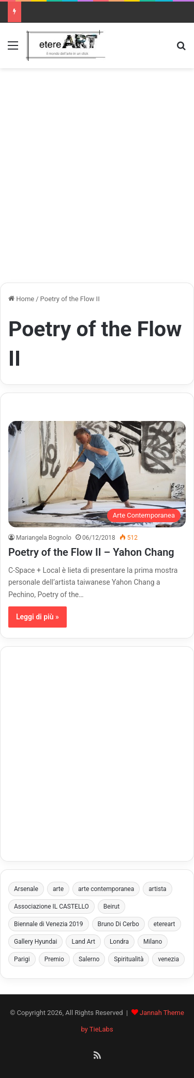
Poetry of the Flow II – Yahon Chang (91, 552)
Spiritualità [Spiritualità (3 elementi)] (128, 959)
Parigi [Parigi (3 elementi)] (22, 959)
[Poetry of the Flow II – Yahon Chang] (97, 474)
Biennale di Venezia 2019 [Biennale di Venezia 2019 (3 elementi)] (48, 924)
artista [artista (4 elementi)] (157, 889)
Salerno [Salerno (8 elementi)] (89, 959)
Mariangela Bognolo (43, 537)
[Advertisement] (97, 175)
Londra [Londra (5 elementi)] (119, 941)
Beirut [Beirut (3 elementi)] (111, 906)
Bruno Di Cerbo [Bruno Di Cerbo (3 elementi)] (118, 924)
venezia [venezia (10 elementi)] (168, 959)
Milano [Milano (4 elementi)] (152, 941)
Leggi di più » (37, 617)
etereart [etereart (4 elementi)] (164, 924)
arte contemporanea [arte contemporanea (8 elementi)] (106, 889)
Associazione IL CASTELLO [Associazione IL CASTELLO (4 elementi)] (51, 906)
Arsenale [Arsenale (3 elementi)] (26, 889)
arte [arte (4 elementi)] (58, 889)
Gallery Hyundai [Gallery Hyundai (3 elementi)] (35, 941)
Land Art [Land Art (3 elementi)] (83, 941)
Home (21, 299)
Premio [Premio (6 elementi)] (54, 959)
